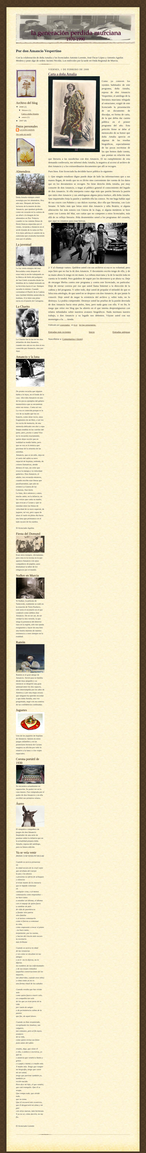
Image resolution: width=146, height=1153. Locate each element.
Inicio (91, 332)
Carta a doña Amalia (30, 114)
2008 (21, 107)
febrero (25, 110)
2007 (21, 120)
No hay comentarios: (87, 325)
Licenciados (27, 130)
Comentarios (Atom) (72, 339)
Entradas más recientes (59, 332)
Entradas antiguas (121, 332)
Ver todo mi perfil (23, 134)
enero (24, 117)
